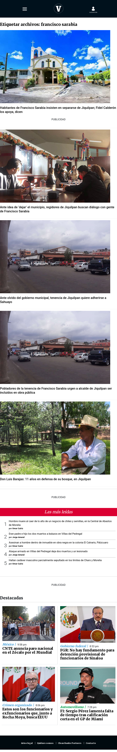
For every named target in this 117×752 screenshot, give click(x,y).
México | (9, 644)
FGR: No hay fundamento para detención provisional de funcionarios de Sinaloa (87, 654)
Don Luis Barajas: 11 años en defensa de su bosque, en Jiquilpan (45, 479)
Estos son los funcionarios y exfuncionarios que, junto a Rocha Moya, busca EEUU (27, 713)
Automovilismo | (73, 707)
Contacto (91, 743)
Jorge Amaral (18, 537)
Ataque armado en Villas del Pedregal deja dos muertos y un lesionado (48, 551)
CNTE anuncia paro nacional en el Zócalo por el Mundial (27, 650)
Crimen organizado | (18, 705)
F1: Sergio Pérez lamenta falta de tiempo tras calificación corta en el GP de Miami (86, 715)
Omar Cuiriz (17, 528)
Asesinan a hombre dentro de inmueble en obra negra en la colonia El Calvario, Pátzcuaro (58, 542)
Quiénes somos (45, 743)
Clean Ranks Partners (69, 743)
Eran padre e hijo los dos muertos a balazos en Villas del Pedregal (45, 533)
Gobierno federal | (74, 646)
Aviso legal (27, 743)
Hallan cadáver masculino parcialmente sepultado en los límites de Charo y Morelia (55, 560)
